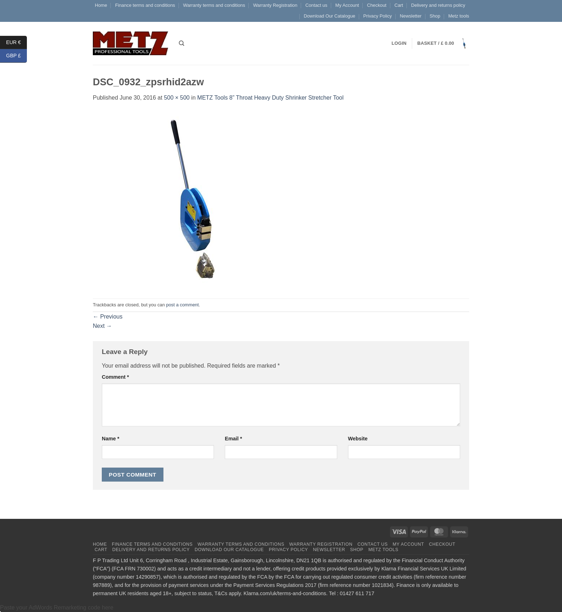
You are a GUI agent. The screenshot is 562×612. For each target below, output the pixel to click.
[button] (443, 43)
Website (358, 438)
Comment (115, 377)
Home (101, 5)
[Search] (181, 43)
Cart (398, 5)
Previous (108, 317)
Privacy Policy (377, 16)
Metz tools (458, 16)
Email (233, 438)
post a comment (182, 304)
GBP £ (16, 55)
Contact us (316, 5)
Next (102, 326)
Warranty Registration (275, 5)
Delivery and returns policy (438, 5)
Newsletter (411, 16)
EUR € (16, 42)
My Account (347, 5)
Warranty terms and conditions (214, 5)
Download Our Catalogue (329, 16)
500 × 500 (177, 98)
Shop (434, 16)
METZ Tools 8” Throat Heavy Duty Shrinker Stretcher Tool (270, 98)
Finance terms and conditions (145, 5)
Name (110, 438)
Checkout (376, 5)
